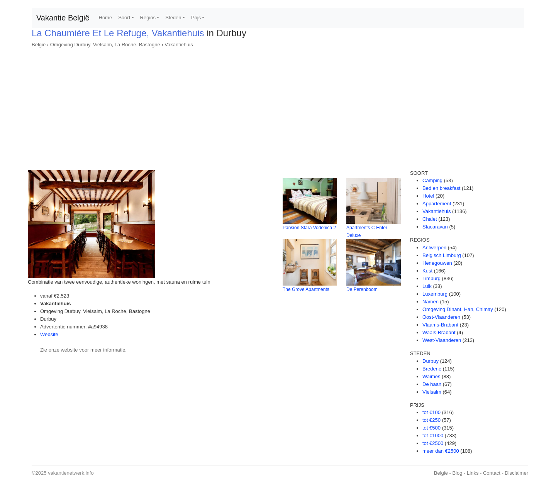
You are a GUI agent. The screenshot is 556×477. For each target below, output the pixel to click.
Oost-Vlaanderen (441, 317)
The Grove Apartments (306, 289)
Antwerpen (434, 247)
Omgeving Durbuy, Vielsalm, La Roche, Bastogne (105, 44)
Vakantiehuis (178, 44)
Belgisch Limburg (441, 255)
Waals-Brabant (439, 332)
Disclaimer (516, 473)
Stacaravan (435, 227)
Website (49, 334)
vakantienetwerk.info (71, 473)
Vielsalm (431, 392)
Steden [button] (173, 17)
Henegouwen (437, 263)
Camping (432, 180)
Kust (427, 271)
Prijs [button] (196, 17)
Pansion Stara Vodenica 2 (309, 227)
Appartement (436, 203)
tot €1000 (432, 435)
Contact (491, 473)
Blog (457, 473)
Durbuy (430, 361)
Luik (427, 286)
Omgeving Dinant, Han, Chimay (457, 309)
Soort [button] (124, 17)
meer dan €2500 (440, 451)
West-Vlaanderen (441, 340)
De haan (431, 384)
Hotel (428, 196)
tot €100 (431, 412)
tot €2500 (432, 443)
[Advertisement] (278, 106)
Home (105, 17)
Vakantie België (63, 18)
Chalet (429, 219)
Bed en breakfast (441, 188)
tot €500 (431, 428)
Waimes (431, 376)
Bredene (431, 369)
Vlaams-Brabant (440, 325)
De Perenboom (362, 289)
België (39, 44)
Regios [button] (148, 17)
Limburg (431, 278)
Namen (430, 301)
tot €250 (431, 420)
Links (472, 473)
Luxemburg (435, 294)
